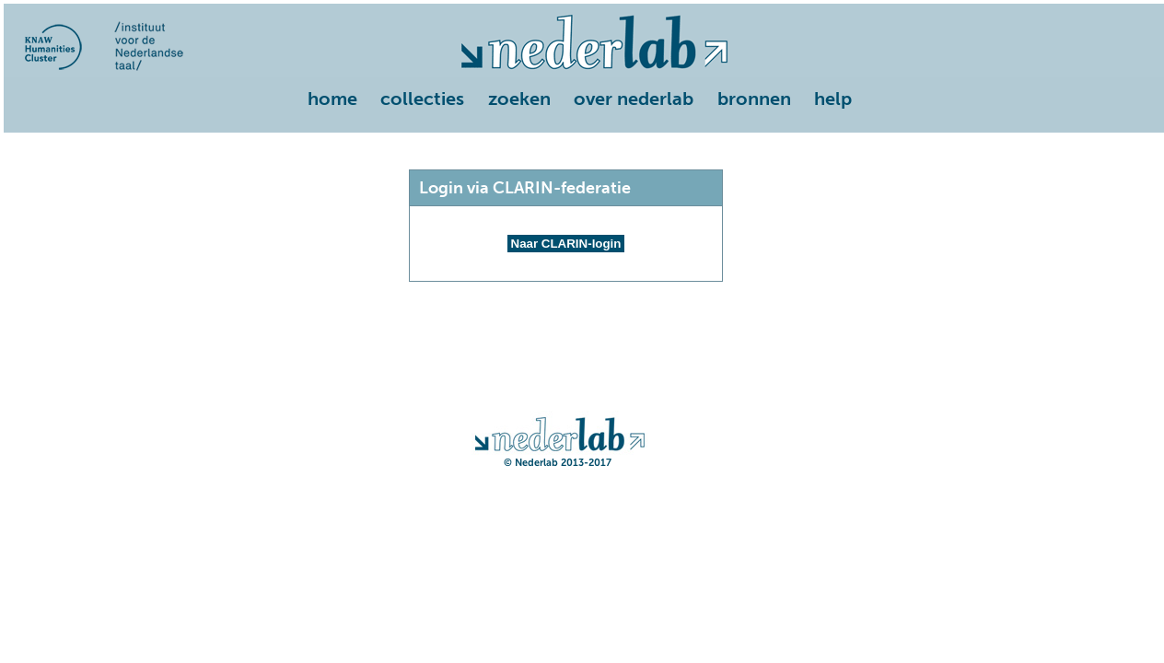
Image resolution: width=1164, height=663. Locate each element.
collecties (422, 98)
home (332, 98)
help (833, 98)
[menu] (584, 100)
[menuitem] (336, 100)
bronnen (754, 98)
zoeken (519, 98)
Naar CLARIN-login (566, 243)
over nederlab (633, 98)
